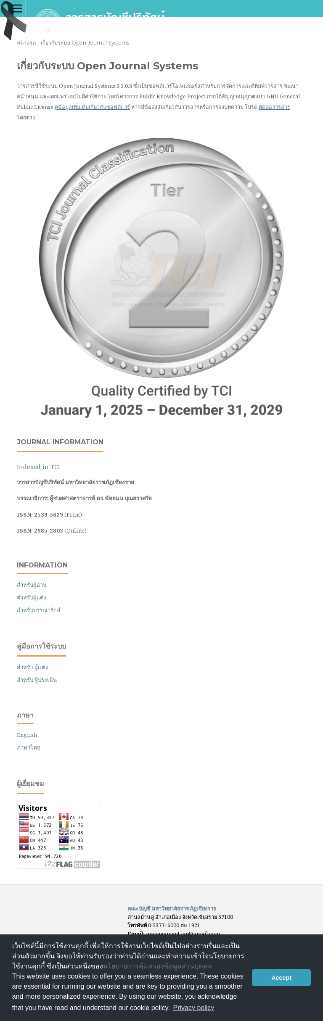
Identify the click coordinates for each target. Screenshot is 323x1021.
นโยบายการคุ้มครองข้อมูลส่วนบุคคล (157, 966)
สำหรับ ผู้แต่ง (32, 667)
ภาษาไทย (28, 747)
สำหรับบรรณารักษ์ (39, 610)
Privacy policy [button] (193, 1007)
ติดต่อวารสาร (274, 107)
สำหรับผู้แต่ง (31, 597)
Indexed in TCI (38, 467)
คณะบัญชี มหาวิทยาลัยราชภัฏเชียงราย (171, 908)
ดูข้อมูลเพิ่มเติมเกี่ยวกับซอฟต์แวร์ (92, 107)
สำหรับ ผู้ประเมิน (37, 679)
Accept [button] (281, 977)
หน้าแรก (26, 43)
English (27, 735)
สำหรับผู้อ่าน (32, 584)
